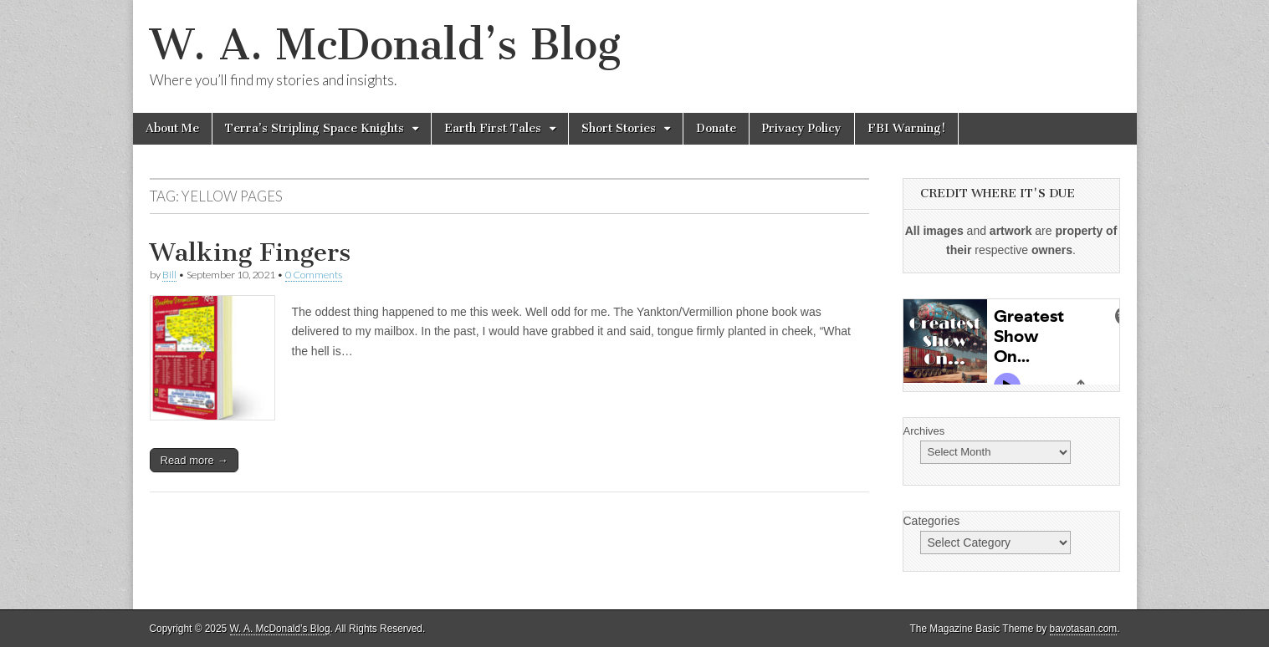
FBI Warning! (906, 128)
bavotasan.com (1084, 628)
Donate (716, 128)
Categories (931, 520)
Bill (169, 274)
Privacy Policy (802, 128)
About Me (172, 128)
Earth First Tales (492, 128)
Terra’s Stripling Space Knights (314, 128)
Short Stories (618, 128)
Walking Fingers (250, 252)
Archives (924, 431)
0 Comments (313, 274)
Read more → (194, 460)
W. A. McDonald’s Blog (385, 44)
